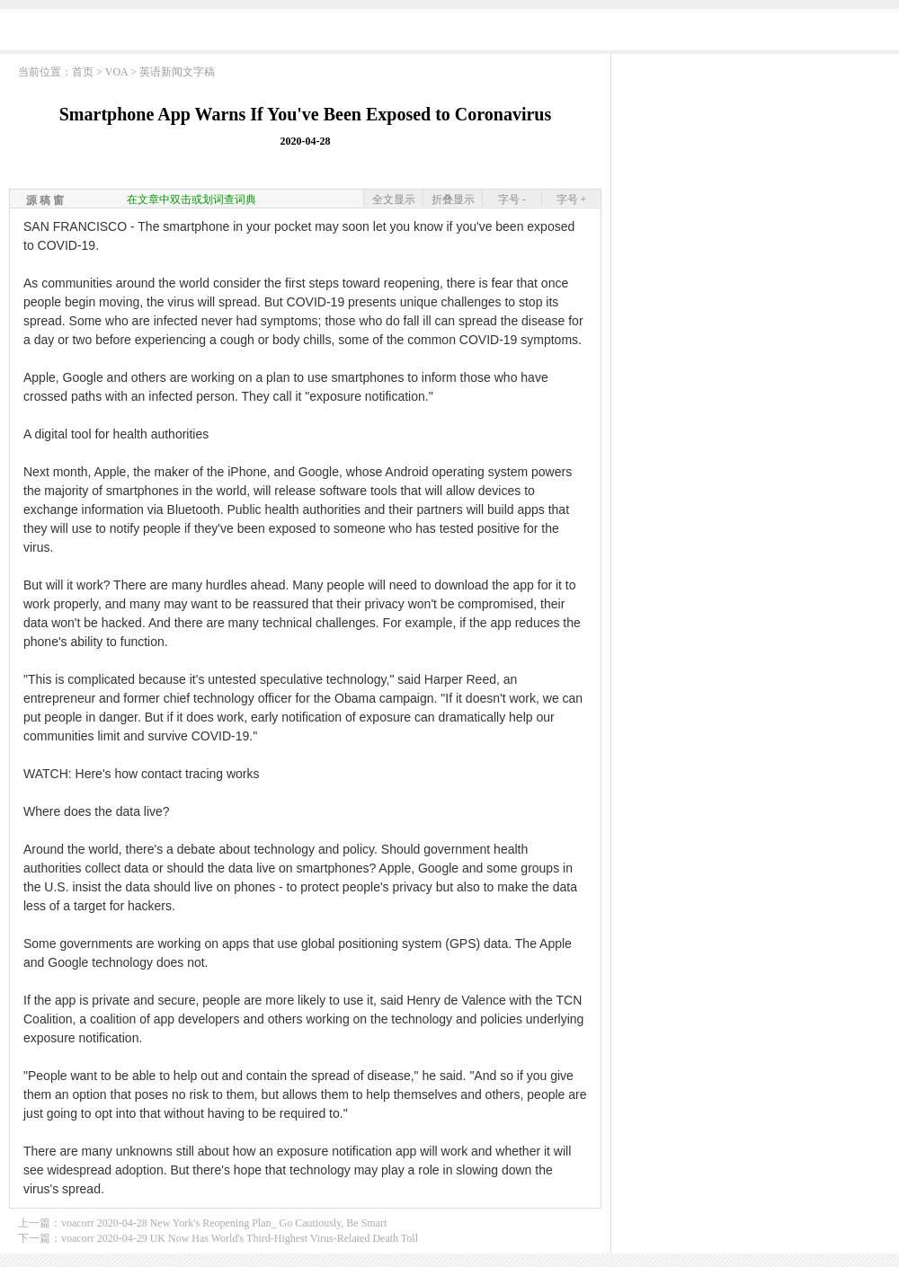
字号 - (512, 199)
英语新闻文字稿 (177, 72)
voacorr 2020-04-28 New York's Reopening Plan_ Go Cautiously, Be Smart (224, 1223)
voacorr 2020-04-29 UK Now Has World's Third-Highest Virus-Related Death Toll (239, 1238)
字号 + (571, 199)
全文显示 (393, 199)
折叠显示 (453, 199)
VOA (116, 72)
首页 (82, 72)
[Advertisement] (755, 175)
